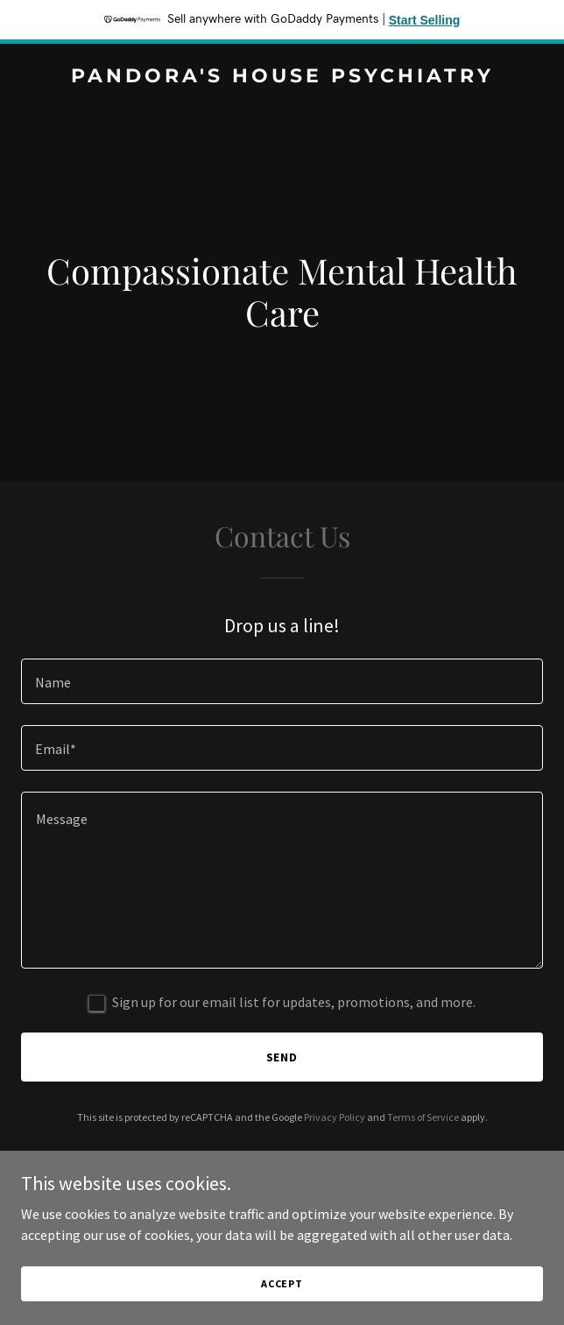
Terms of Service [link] (423, 1117)
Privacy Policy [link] (334, 1117)
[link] (282, 77)
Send (282, 1057)
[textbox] (282, 681)
